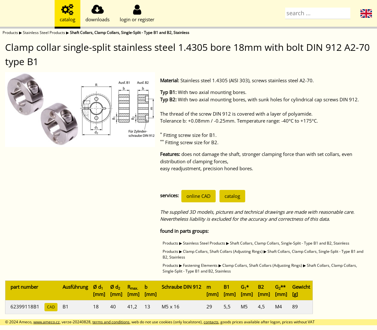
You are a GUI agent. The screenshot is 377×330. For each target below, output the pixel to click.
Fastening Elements (200, 265)
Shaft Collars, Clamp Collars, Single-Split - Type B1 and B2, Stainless (129, 32)
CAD (51, 307)
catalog (232, 196)
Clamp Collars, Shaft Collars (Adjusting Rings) (223, 251)
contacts (211, 322)
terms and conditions (111, 322)
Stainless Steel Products (44, 32)
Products (10, 32)
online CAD (198, 196)
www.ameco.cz (46, 322)
